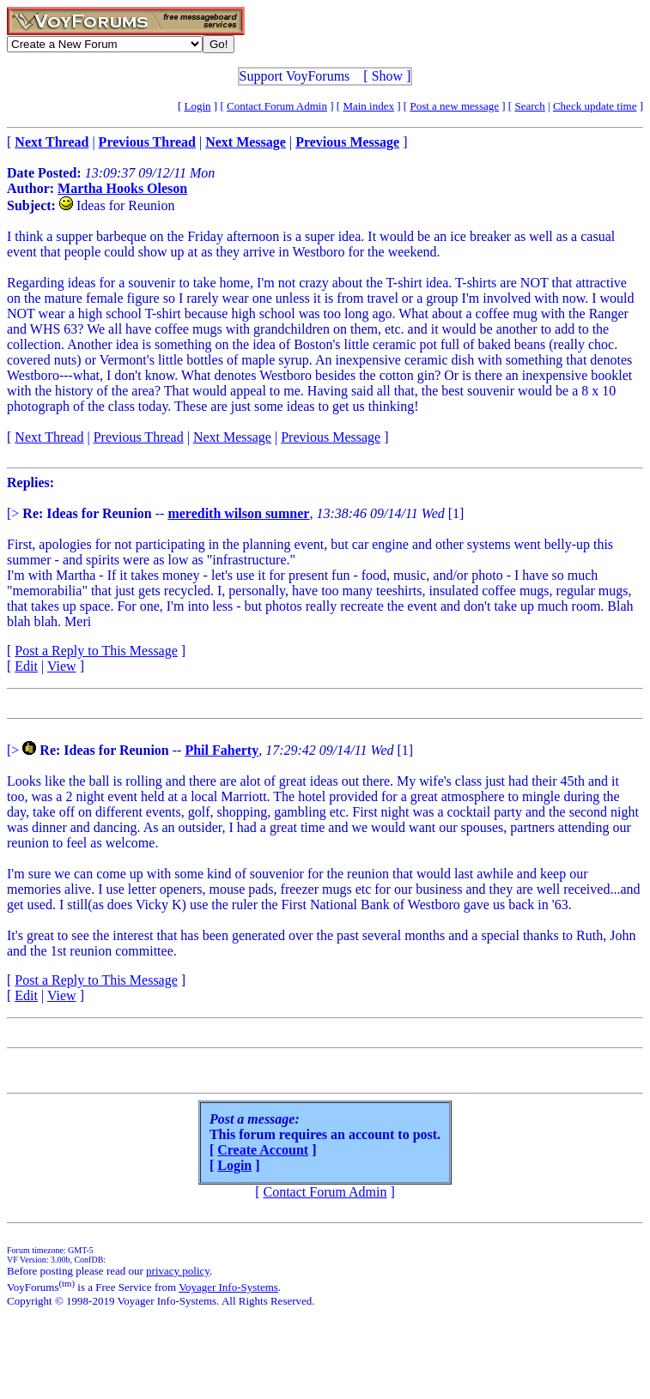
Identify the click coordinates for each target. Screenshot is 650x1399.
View (61, 666)
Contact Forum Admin (277, 105)
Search (529, 105)
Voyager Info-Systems (228, 1287)
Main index (368, 105)
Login (198, 105)
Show (387, 76)
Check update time (594, 105)
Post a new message (454, 105)
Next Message (232, 437)
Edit (26, 666)
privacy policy (178, 1270)
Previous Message (330, 437)
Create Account (262, 1150)
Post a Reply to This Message (96, 650)
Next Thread (49, 437)
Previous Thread (139, 437)
